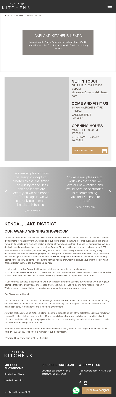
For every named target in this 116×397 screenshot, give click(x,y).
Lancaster (14, 273)
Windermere (28, 273)
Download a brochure (55, 374)
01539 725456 (93, 85)
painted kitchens (72, 257)
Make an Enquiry (83, 151)
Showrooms (18, 16)
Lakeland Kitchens (15, 6)
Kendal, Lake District (14, 374)
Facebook (78, 383)
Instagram (84, 383)
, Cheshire (14, 380)
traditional (54, 257)
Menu (109, 6)
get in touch (91, 329)
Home (7, 16)
